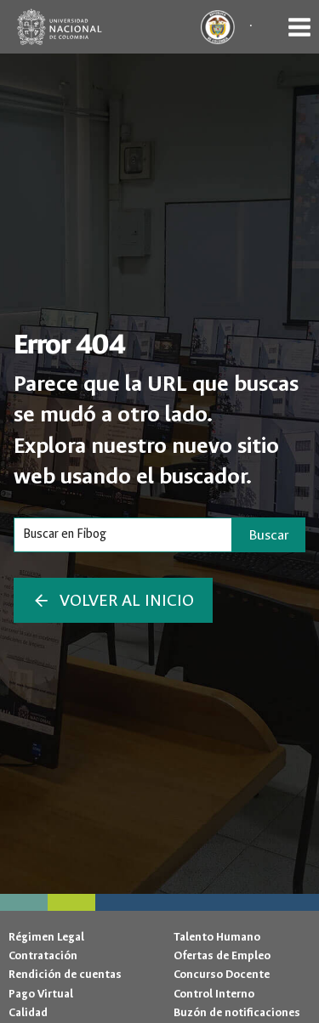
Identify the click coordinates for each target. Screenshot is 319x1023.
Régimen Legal (46, 937)
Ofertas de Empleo (222, 955)
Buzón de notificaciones (237, 1012)
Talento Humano (217, 937)
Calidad (28, 1012)
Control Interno (214, 993)
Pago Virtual (41, 993)
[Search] (123, 534)
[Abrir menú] (299, 26)
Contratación (43, 955)
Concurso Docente (222, 974)
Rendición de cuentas (65, 974)
